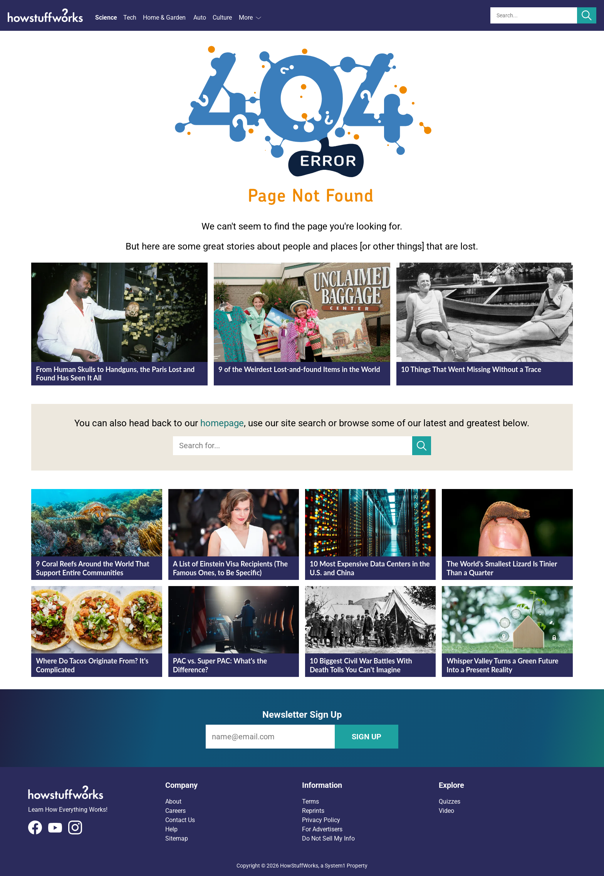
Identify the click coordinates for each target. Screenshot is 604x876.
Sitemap (176, 838)
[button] (233, 785)
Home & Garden (164, 17)
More (250, 17)
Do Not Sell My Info (328, 838)
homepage (222, 423)
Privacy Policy (321, 820)
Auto (199, 17)
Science (106, 17)
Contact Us (180, 820)
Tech (129, 17)
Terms (310, 801)
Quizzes (449, 801)
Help (171, 829)
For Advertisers (322, 829)
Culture (222, 17)
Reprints (313, 810)
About (173, 801)
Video (446, 810)
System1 (335, 866)
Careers (175, 810)
